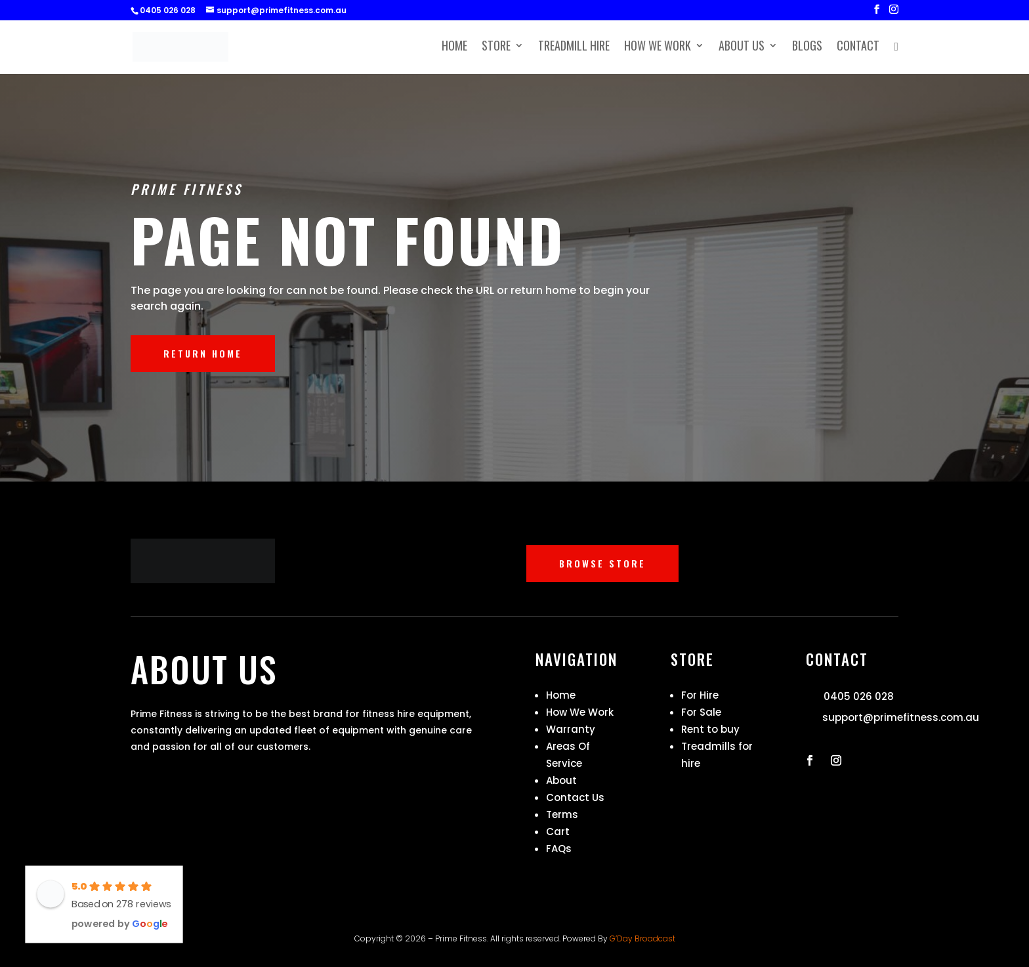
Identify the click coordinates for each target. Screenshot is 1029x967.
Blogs (807, 47)
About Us (742, 47)
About (561, 780)
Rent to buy (710, 729)
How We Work (657, 47)
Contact (858, 47)
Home (454, 47)
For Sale (701, 712)
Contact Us (575, 797)
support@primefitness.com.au (900, 717)
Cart (558, 831)
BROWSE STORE (602, 563)
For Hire (700, 695)
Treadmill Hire (574, 47)
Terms (562, 814)
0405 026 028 (859, 696)
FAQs (559, 848)
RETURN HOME (202, 353)
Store (496, 47)
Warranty (570, 729)
